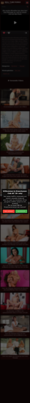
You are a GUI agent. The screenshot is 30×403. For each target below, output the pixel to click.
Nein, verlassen (9, 211)
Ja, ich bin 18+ (21, 211)
